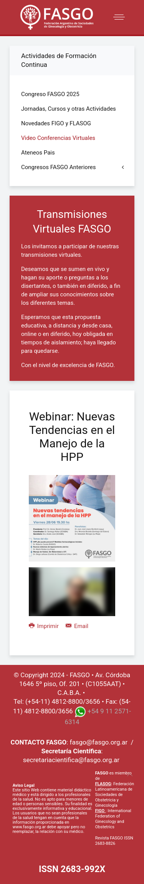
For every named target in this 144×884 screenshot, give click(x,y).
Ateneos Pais (38, 152)
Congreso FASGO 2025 (50, 94)
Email (77, 626)
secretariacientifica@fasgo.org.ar (71, 760)
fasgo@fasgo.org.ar (98, 742)
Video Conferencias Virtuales (58, 138)
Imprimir (44, 626)
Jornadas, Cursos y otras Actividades (68, 108)
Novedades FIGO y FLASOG (56, 123)
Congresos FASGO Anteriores (58, 167)
